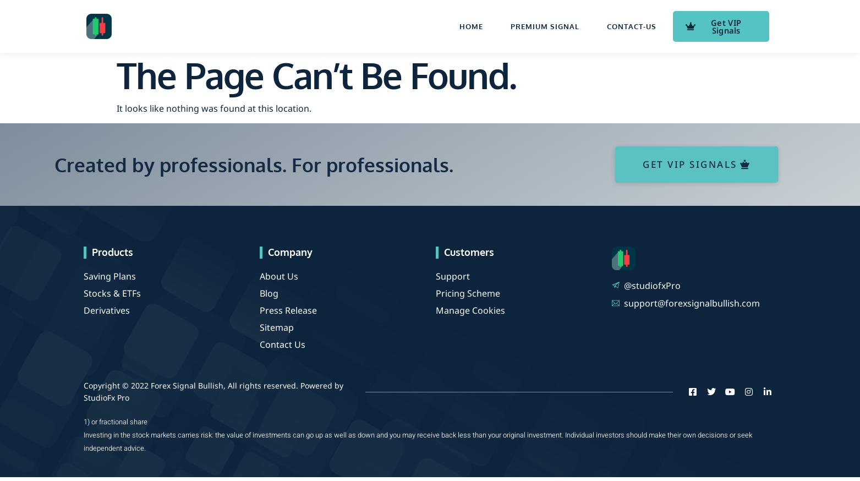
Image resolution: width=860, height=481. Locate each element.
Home (471, 28)
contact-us (631, 28)
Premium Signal (545, 28)
